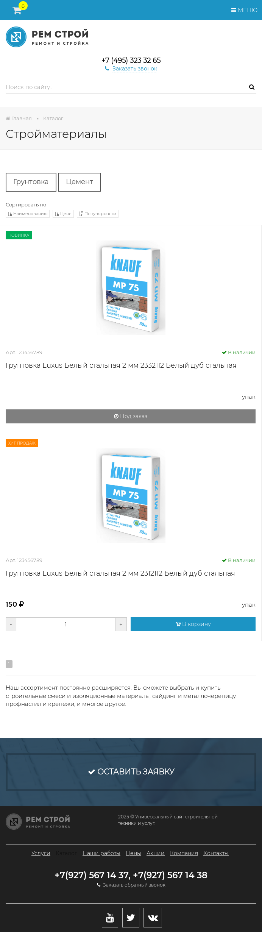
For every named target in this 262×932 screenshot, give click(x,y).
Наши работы (101, 853)
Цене (63, 213)
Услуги (40, 853)
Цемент (79, 182)
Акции (156, 853)
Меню (244, 10)
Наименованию (27, 213)
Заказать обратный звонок (134, 885)
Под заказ (130, 416)
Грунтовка (31, 182)
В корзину (193, 624)
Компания (184, 853)
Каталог (66, 853)
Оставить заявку (131, 771)
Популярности (97, 213)
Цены (133, 853)
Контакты (216, 853)
